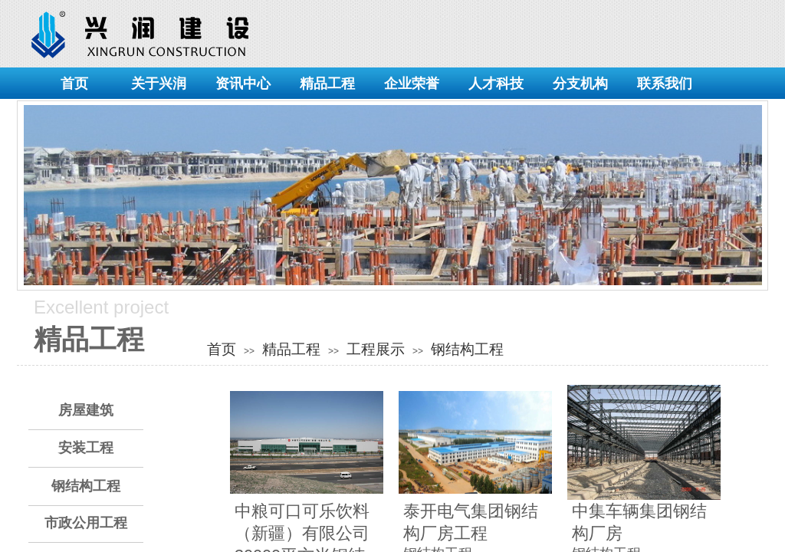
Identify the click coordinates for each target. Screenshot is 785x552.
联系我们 (664, 83)
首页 (74, 83)
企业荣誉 (411, 83)
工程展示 (376, 349)
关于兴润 (158, 83)
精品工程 (327, 83)
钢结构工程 (467, 349)
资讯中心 (243, 83)
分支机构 (580, 83)
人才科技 (496, 83)
